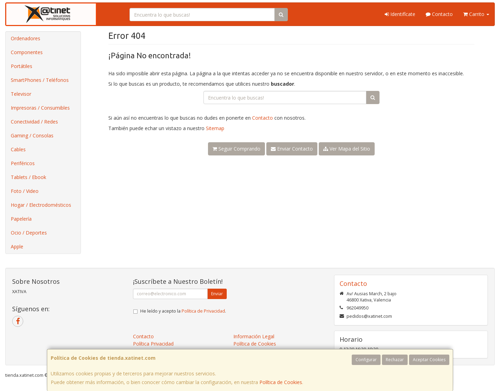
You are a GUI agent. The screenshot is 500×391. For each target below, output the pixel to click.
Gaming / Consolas (32, 135)
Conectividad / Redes (34, 121)
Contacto (439, 14)
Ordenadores (25, 38)
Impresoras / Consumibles (40, 107)
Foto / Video (25, 191)
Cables (18, 149)
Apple (17, 246)
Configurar (366, 360)
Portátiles (21, 66)
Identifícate (400, 14)
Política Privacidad (153, 343)
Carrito (476, 14)
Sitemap (215, 128)
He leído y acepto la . (183, 311)
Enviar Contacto (292, 148)
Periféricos (23, 163)
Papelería (21, 218)
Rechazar (395, 360)
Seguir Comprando (236, 148)
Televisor (21, 94)
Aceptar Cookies (429, 360)
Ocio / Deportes (29, 232)
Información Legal (253, 336)
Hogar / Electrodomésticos (41, 205)
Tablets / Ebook (28, 177)
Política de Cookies (280, 382)
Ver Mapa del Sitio (346, 148)
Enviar (217, 294)
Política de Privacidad (203, 311)
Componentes (27, 52)
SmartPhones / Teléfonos (40, 80)
